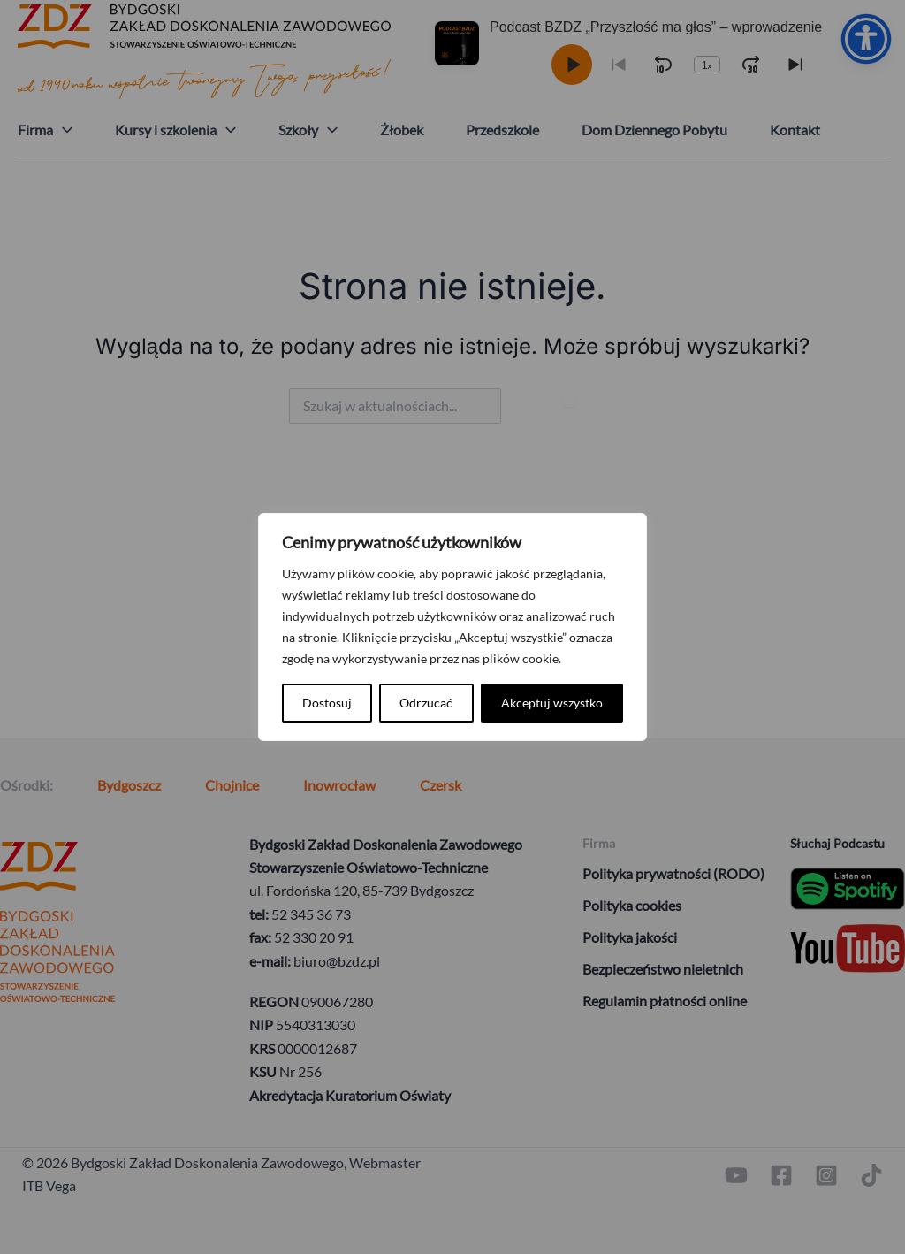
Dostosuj (327, 702)
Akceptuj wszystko (552, 702)
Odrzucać (425, 702)
